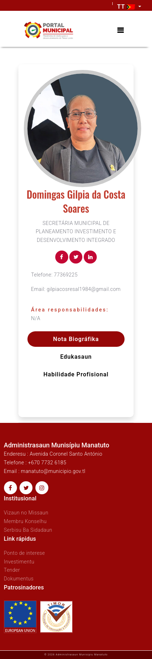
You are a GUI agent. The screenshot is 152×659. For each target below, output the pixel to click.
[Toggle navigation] (120, 30)
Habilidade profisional (75, 374)
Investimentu (19, 562)
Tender (12, 570)
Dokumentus (19, 578)
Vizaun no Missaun (26, 513)
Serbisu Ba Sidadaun (28, 530)
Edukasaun (76, 356)
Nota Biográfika (76, 339)
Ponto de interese (24, 553)
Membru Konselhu (25, 521)
